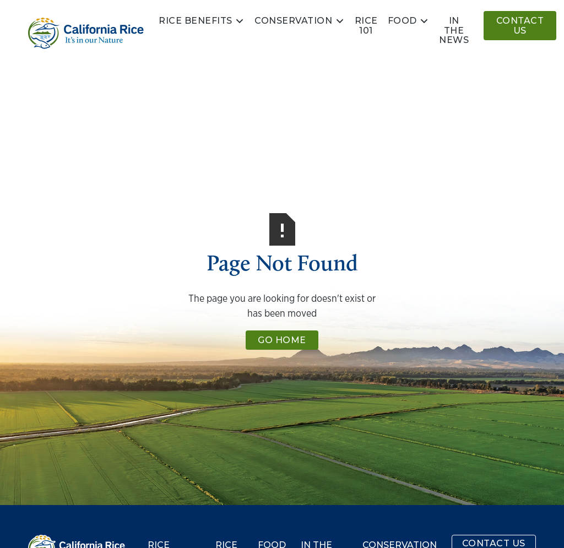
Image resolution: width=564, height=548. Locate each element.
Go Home (282, 340)
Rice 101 (366, 25)
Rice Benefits (195, 21)
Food (402, 21)
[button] (202, 21)
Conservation (293, 21)
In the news (454, 30)
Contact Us (520, 25)
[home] (86, 33)
